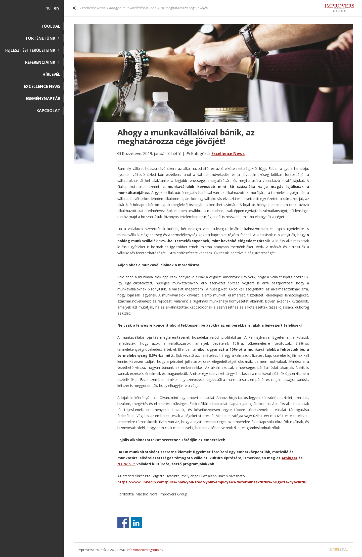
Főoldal (51, 26)
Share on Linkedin (136, 522)
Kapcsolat (48, 110)
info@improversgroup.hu (145, 550)
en (56, 8)
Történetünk (40, 38)
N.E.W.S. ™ (126, 464)
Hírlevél (51, 74)
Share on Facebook (123, 522)
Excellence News (42, 86)
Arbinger (289, 457)
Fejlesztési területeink (30, 50)
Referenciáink (40, 62)
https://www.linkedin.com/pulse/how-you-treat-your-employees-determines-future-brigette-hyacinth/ (212, 482)
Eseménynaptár (43, 98)
